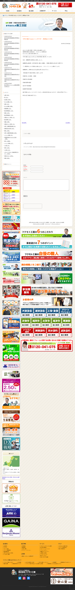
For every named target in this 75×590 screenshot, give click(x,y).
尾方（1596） (7, 141)
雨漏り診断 (6, 563)
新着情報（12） (8, 108)
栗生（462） (7, 130)
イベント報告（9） (8, 135)
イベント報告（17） (9, 143)
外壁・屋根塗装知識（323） (10, 133)
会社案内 (47, 222)
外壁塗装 (23, 546)
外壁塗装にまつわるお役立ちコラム (54, 563)
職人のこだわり (43, 555)
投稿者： (25, 166)
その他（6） (7, 145)
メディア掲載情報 (7, 550)
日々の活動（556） (8, 106)
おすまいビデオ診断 (60, 222)
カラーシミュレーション (45, 548)
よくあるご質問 (7, 554)
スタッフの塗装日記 (63, 547)
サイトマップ (47, 223)
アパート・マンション (26, 550)
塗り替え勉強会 (43, 547)
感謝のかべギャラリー (44, 551)
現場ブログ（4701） (9, 156)
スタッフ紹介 (52, 222)
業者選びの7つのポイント (66, 562)
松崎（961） (7, 158)
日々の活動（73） (8, 101)
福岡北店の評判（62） (9, 128)
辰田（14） (7, 104)
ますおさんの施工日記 (63, 546)
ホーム (5, 15)
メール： (25, 169)
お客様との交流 (43, 552)
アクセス (5, 547)
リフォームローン (43, 550)
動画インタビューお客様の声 (27, 556)
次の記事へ (68, 122)
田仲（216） (7, 147)
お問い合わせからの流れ (8, 552)
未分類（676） (7, 99)
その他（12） (7, 150)
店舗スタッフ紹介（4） (9, 124)
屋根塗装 (23, 547)
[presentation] (32, 206)
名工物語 (19, 562)
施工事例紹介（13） (9, 110)
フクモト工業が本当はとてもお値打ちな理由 (34, 563)
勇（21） (6, 97)
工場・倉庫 (24, 548)
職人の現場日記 (62, 548)
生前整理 (54, 562)
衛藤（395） (7, 121)
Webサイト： (26, 170)
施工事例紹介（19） (9, 115)
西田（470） (7, 113)
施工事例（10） (8, 119)
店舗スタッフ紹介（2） (9, 117)
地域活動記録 (6, 551)
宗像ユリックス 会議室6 (9, 191)
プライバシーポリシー (55, 223)
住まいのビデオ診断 (44, 557)
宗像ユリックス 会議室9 (9, 200)
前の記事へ (24, 122)
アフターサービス (43, 554)
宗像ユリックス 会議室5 (9, 194)
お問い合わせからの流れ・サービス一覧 (37, 222)
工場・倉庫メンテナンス (43, 562)
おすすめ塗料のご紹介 (30, 562)
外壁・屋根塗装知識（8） (10, 126)
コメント (25, 177)
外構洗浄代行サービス (16, 563)
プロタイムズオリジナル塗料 (38, 223)
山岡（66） (7, 95)
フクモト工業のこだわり (8, 562)
